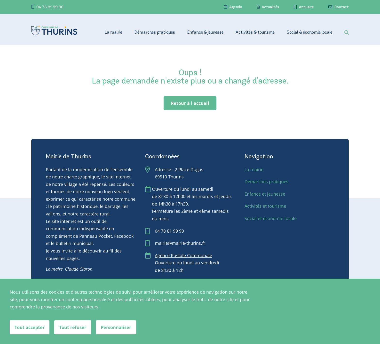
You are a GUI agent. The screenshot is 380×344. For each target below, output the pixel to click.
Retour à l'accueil (190, 103)
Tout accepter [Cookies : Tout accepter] (30, 327)
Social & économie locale (309, 33)
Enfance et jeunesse (265, 194)
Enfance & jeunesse (205, 33)
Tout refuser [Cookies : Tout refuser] (72, 327)
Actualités (268, 7)
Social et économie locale (271, 218)
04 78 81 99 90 (47, 7)
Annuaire (304, 7)
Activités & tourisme (255, 33)
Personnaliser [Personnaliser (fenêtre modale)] (116, 327)
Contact (338, 7)
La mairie (113, 33)
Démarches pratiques (154, 33)
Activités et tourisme (265, 206)
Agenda (233, 7)
